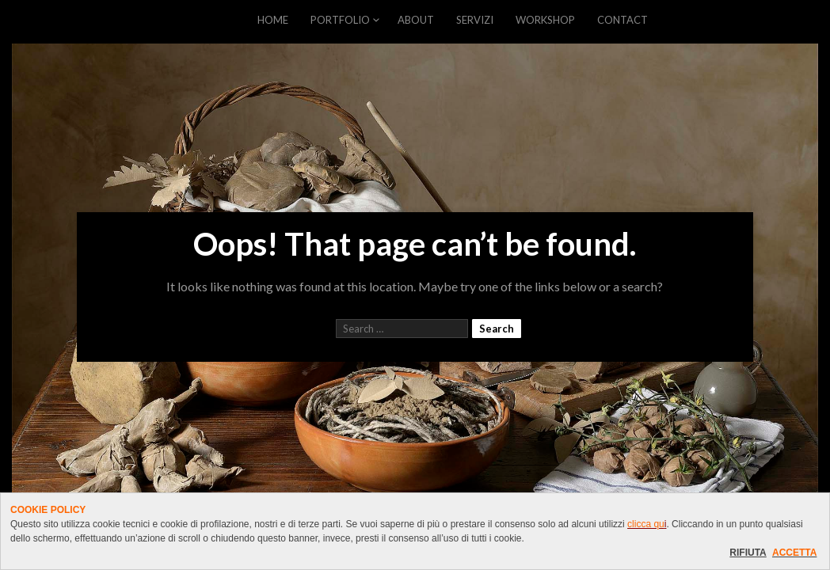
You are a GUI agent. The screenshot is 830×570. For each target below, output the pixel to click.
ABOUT (416, 19)
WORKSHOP (545, 19)
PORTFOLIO (340, 19)
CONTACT (622, 19)
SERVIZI (474, 19)
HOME (272, 19)
